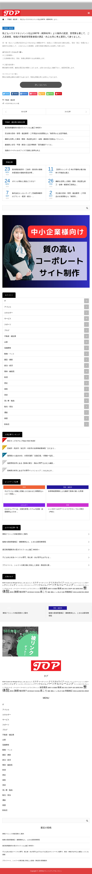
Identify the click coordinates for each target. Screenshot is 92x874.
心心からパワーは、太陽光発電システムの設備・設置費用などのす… (24, 510)
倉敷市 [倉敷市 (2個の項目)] (50, 588)
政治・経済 (46, 365)
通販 (46, 412)
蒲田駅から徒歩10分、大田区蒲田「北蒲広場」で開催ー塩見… (30, 456)
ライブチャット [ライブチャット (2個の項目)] (34, 588)
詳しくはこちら (41, 85)
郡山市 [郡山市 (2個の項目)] (60, 592)
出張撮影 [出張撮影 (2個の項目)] (54, 588)
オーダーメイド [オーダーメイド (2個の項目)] (43, 582)
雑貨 (46, 418)
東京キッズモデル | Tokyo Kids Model (21, 441)
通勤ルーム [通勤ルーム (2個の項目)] (54, 592)
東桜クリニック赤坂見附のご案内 (15, 534)
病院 (46, 389)
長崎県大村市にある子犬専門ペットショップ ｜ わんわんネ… (30, 470)
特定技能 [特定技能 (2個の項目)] (37, 592)
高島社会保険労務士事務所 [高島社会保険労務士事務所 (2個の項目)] (81, 592)
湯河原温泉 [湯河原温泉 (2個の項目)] (30, 592)
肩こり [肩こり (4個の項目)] (43, 591)
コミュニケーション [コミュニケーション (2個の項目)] (76, 582)
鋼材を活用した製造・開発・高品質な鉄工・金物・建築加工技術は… (71, 183)
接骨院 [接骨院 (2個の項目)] (78, 588)
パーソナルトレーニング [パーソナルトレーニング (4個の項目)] (60, 584)
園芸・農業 (46, 359)
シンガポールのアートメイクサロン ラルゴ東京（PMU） (66, 510)
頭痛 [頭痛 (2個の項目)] (63, 592)
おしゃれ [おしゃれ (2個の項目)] (22, 582)
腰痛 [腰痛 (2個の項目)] (49, 592)
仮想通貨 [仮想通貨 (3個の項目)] (43, 588)
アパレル (46, 306)
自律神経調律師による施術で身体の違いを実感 (65, 491)
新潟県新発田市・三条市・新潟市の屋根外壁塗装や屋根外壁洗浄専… (27, 171)
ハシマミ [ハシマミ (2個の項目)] (20, 585)
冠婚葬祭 (46, 348)
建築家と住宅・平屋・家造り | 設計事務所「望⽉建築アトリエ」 (29, 145)
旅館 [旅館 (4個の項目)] (16, 591)
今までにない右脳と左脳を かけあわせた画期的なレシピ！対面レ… (24, 492)
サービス (46, 318)
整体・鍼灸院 (46, 371)
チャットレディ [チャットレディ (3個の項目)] (10, 585)
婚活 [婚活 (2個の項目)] (63, 588)
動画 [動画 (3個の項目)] (59, 588)
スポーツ (46, 324)
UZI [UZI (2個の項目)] (19, 582)
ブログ (46, 330)
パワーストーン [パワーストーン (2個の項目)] (28, 585)
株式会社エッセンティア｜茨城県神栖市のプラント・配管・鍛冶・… (27, 194)
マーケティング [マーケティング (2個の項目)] (25, 588)
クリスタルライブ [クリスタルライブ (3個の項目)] (56, 583)
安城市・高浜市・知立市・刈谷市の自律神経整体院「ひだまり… (31, 448)
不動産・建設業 (8, 28)
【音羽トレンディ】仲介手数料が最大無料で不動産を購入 (71, 171)
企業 (46, 342)
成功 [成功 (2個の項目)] (74, 588)
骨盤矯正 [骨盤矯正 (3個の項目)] (69, 592)
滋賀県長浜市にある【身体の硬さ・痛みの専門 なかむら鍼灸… (31, 463)
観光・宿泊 (46, 406)
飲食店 (46, 424)
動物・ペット (46, 353)
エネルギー (46, 312)
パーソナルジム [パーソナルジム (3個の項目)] (40, 585)
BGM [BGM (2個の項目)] (3, 582)
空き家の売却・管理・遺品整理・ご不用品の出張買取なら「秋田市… (71, 194)
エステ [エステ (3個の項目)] (36, 583)
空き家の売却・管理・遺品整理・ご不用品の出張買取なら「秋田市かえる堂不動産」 (37, 133)
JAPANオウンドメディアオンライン (50, 871)
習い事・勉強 (46, 400)
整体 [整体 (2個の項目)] (81, 588)
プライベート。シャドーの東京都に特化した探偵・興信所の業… (26, 565)
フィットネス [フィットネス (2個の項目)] (78, 585)
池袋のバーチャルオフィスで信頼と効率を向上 (22, 150)
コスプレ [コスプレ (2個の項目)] (67, 582)
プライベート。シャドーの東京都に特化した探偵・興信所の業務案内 (24, 860)
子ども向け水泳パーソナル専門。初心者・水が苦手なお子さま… (26, 557)
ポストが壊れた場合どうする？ (24, 181)
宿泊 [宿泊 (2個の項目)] (66, 588)
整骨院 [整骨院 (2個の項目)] (12, 592)
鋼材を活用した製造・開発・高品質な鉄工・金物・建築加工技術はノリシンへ (34, 139)
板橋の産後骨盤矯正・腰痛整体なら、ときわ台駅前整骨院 (24, 542)
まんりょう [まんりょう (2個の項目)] (29, 582)
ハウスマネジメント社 (12, 103)
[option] (23, 612)
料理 (46, 377)
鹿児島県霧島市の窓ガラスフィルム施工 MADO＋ (23, 128)
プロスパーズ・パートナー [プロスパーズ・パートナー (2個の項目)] (12, 588)
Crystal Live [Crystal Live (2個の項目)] (9, 582)
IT (46, 300)
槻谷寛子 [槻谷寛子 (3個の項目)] (23, 592)
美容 (46, 394)
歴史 (46, 383)
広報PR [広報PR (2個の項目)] (70, 588)
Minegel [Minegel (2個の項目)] (15, 582)
